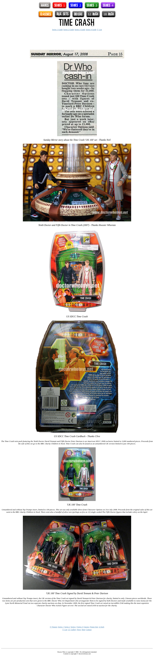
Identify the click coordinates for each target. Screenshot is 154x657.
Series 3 (73, 627)
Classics (86, 627)
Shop (83, 630)
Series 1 (61, 627)
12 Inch (101, 627)
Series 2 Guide (68, 30)
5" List (99, 30)
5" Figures (53, 627)
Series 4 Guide (91, 30)
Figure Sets (94, 627)
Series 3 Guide (80, 30)
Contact (89, 630)
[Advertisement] (77, 40)
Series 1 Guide (57, 30)
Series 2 (67, 627)
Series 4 (80, 627)
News (79, 630)
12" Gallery (72, 630)
